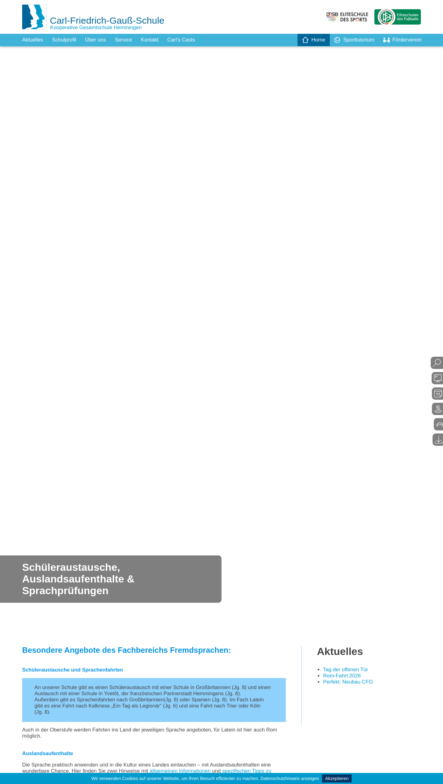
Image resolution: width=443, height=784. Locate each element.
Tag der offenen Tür (347, 671)
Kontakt (156, 40)
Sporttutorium (351, 40)
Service (129, 40)
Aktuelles (33, 40)
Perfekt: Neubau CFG (349, 684)
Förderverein (401, 40)
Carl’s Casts (190, 40)
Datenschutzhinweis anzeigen (290, 778)
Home (309, 40)
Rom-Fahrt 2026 (343, 677)
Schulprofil (66, 40)
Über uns (99, 40)
